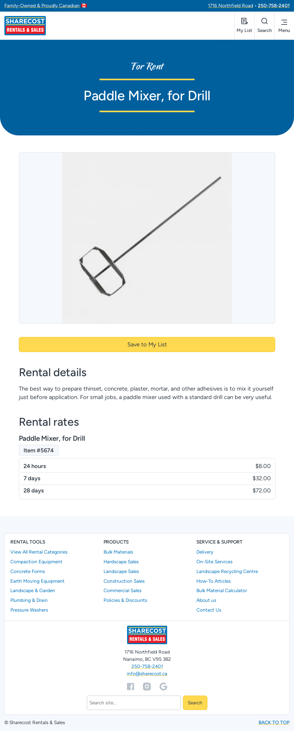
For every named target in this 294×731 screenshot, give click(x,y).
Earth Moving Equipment (37, 581)
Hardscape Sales (121, 562)
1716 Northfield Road (230, 5)
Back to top (274, 723)
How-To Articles (213, 581)
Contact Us (208, 610)
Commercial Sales (123, 591)
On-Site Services (214, 562)
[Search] (134, 703)
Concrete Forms (27, 571)
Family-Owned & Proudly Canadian (42, 5)
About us (206, 600)
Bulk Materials (118, 552)
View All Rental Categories (38, 552)
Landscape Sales (121, 571)
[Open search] (264, 26)
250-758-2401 (274, 5)
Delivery (204, 552)
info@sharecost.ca (147, 674)
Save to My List (147, 344)
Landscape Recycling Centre (227, 571)
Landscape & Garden (32, 591)
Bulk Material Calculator (221, 591)
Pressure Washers (29, 610)
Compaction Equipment (36, 562)
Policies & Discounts (125, 600)
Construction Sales (124, 581)
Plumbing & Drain (29, 600)
